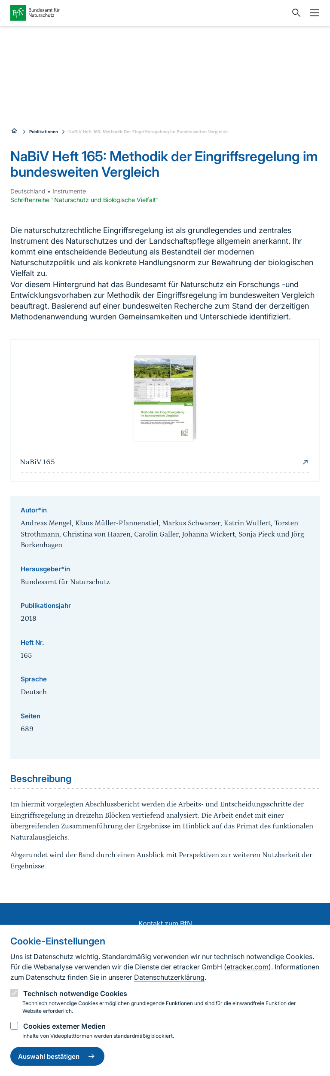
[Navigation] (312, 12)
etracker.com (247, 967)
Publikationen (43, 131)
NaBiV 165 (165, 462)
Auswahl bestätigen (57, 1056)
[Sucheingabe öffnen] (294, 12)
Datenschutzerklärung (169, 977)
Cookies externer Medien (64, 1026)
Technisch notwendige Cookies (75, 993)
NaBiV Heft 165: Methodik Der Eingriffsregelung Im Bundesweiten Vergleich (148, 131)
